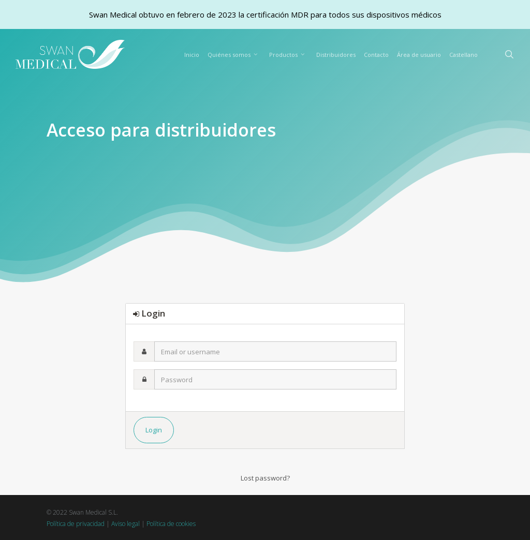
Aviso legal (125, 523)
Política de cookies (171, 523)
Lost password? (265, 478)
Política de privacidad (76, 523)
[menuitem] (463, 55)
